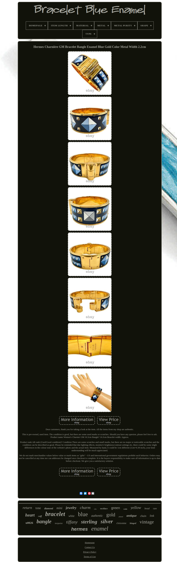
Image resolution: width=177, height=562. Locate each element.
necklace (104, 508)
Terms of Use (90, 556)
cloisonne (121, 523)
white (72, 515)
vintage (147, 521)
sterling (89, 521)
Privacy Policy (89, 552)
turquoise (59, 523)
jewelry (71, 508)
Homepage (90, 542)
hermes (79, 529)
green (115, 508)
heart (30, 515)
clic (95, 509)
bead (147, 508)
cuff (40, 516)
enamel (99, 528)
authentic (97, 515)
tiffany (71, 521)
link (152, 515)
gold (110, 514)
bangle (43, 521)
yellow (136, 507)
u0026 (29, 522)
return (27, 507)
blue (83, 514)
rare (155, 508)
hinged (133, 523)
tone (38, 508)
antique (132, 515)
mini (59, 508)
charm (85, 507)
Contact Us (90, 547)
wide (125, 509)
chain (143, 515)
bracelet (55, 514)
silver (107, 521)
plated (121, 517)
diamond (48, 508)
